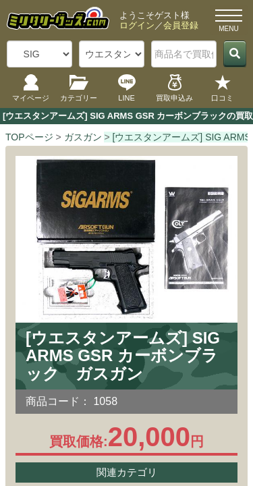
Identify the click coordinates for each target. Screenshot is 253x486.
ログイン (136, 25)
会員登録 (180, 25)
